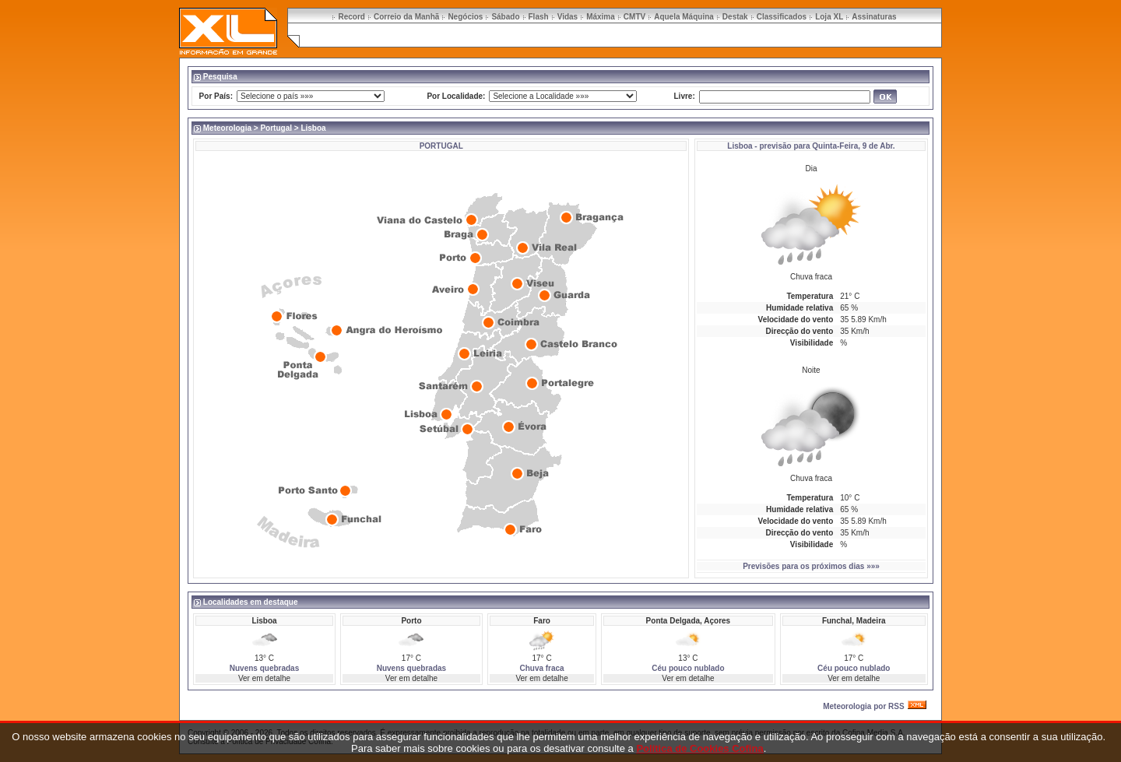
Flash (539, 16)
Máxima (600, 16)
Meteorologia (227, 128)
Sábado (505, 16)
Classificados (781, 16)
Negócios (465, 16)
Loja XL (829, 16)
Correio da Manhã (406, 16)
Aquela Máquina (684, 16)
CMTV (634, 16)
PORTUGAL (441, 146)
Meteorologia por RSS (863, 706)
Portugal (276, 128)
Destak (735, 16)
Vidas (567, 16)
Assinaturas (874, 16)
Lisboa (739, 146)
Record (351, 16)
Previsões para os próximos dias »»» (811, 566)
